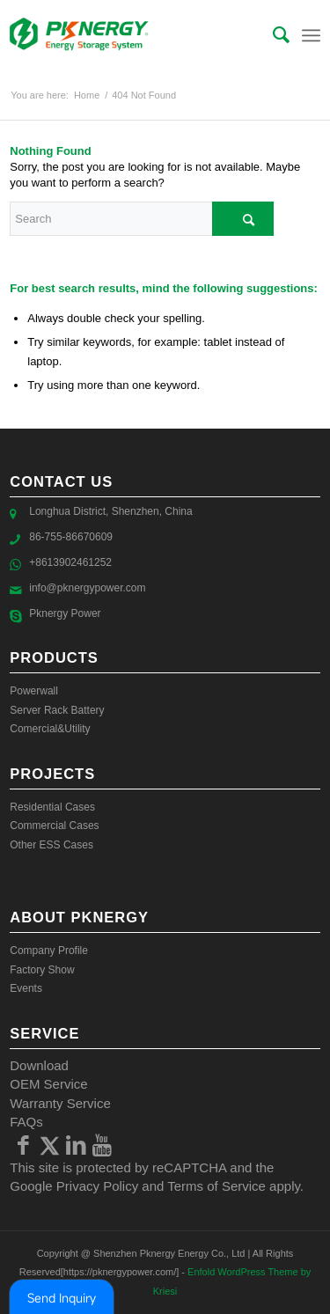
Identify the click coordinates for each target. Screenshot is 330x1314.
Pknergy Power (64, 613)
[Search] (272, 35)
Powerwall (34, 691)
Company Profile (49, 950)
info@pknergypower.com (87, 588)
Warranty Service (60, 1103)
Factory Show (42, 970)
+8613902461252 (70, 562)
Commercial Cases (54, 825)
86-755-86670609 (71, 537)
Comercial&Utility (50, 729)
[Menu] (311, 35)
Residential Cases (52, 807)
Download (39, 1065)
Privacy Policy (97, 1185)
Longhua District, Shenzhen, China (110, 511)
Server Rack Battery (57, 710)
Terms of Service (216, 1185)
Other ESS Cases (51, 845)
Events (26, 988)
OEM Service (48, 1083)
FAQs (26, 1121)
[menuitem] (272, 35)
